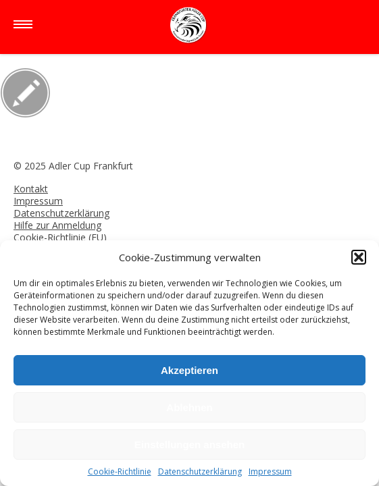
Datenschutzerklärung (200, 471)
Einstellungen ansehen (189, 444)
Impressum (270, 471)
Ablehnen (189, 407)
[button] (358, 257)
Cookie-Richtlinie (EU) (60, 237)
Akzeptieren (189, 370)
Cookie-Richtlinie (119, 471)
